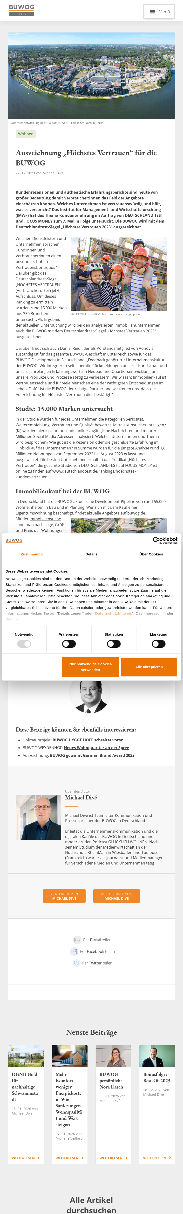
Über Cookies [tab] (151, 554)
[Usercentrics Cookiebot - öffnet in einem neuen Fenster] (156, 540)
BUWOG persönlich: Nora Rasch (113, 1104)
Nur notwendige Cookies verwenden (90, 667)
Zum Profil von (64, 896)
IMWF (22, 215)
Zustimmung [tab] (32, 554)
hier (16, 619)
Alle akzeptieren (149, 667)
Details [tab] (92, 554)
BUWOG (39, 331)
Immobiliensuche (45, 518)
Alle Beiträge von (116, 896)
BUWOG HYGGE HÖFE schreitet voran (88, 740)
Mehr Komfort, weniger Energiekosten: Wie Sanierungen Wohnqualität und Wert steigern (70, 1104)
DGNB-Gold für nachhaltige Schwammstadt (26, 1104)
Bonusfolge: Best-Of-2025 (157, 1104)
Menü (164, 11)
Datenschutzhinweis (113, 613)
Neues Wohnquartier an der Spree (96, 747)
